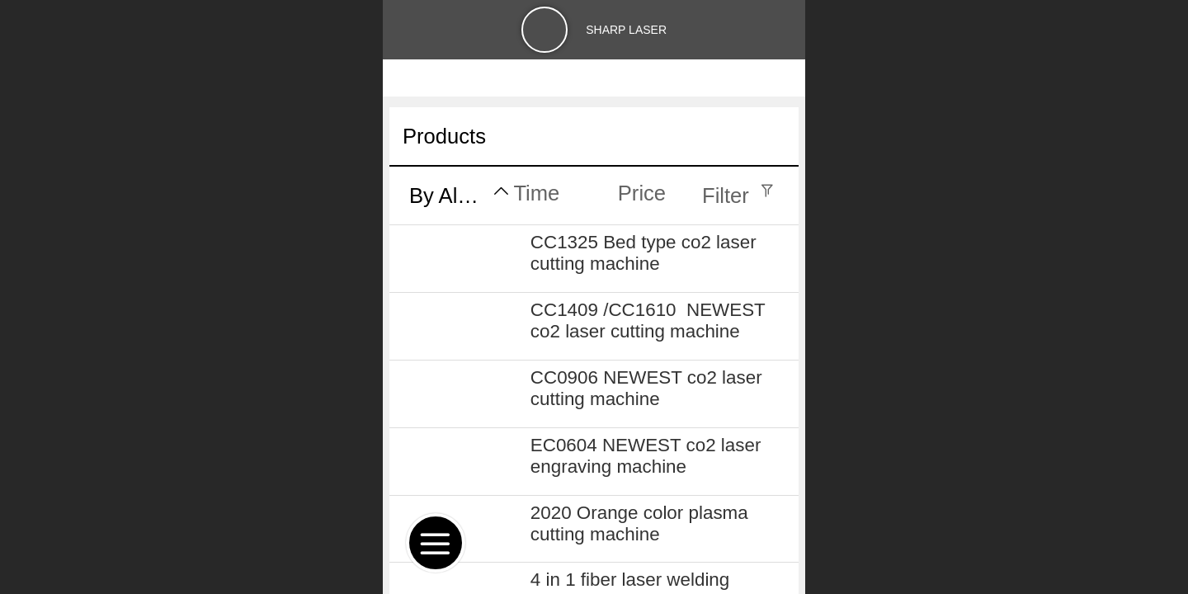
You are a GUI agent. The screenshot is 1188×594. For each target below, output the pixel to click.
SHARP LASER (626, 29)
